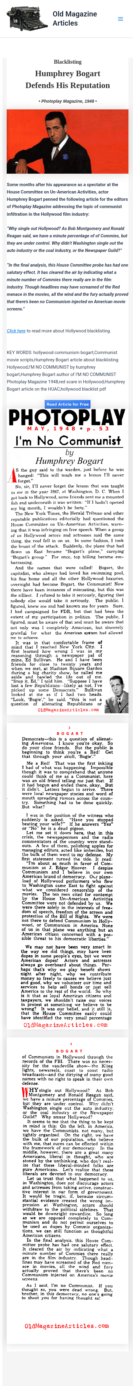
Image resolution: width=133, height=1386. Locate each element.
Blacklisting (68, 62)
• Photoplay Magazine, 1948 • (68, 101)
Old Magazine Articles (75, 18)
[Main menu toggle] (120, 18)
